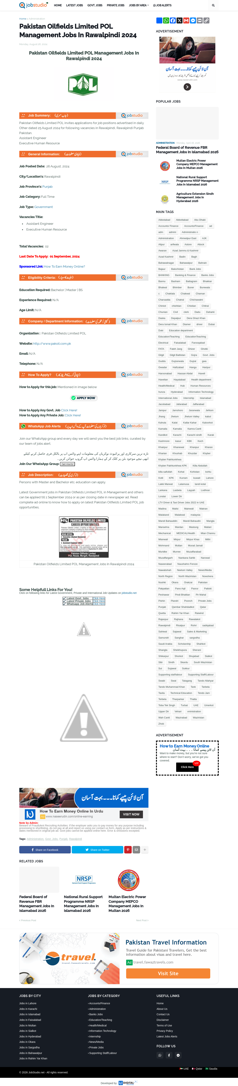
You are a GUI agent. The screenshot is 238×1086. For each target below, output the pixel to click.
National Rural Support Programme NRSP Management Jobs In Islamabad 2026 (80, 902)
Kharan (209, 446)
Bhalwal (162, 286)
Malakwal (180, 514)
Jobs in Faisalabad (30, 1017)
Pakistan (203, 581)
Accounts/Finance (193, 225)
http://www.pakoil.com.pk (52, 343)
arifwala (174, 243)
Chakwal (185, 293)
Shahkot (201, 643)
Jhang (161, 416)
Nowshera (207, 575)
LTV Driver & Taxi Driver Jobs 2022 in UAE (181, 502)
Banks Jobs (207, 274)
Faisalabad (180, 342)
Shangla (162, 649)
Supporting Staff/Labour (201, 674)
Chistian (191, 305)
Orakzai (188, 581)
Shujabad (194, 655)
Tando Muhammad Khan (171, 686)
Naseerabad (165, 563)
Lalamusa (184, 483)
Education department (181, 329)
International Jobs (168, 397)
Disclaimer (163, 1017)
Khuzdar (192, 452)
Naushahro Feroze (187, 563)
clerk (186, 311)
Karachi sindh (194, 434)
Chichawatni (196, 299)
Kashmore (163, 440)
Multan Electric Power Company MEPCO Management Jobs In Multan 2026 (124, 902)
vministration (194, 710)
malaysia (195, 514)
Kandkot (162, 434)
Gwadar (162, 366)
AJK (204, 237)
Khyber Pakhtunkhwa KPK (172, 465)
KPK (171, 477)
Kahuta (162, 422)
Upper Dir (163, 710)
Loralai (162, 495)
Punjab (47, 186)
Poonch (188, 600)
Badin (182, 256)
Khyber (207, 452)
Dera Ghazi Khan (196, 317)
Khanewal (178, 446)
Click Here (99, 598)
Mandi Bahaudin (192, 520)
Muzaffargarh (165, 557)
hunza (161, 391)
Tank (193, 686)
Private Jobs (205, 600)
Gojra (194, 354)
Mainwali (189, 508)
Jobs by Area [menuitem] (137, 5)
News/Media (205, 569)
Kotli (160, 477)
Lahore (210, 477)
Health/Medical (166, 385)
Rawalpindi (75, 839)
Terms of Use (164, 1022)
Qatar (203, 606)
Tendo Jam (204, 692)
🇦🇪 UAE (182, 1069)
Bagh (194, 256)
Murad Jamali (195, 545)
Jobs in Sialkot (27, 1028)
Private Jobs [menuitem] (115, 5)
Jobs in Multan (27, 1022)
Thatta (193, 698)
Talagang (187, 680)
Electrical (163, 342)
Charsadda (164, 299)
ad (210, 225)
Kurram (184, 477)
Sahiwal (162, 631)
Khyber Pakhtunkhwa (169, 459)
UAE (196, 704)
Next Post (141, 917)
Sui (160, 667)
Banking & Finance (185, 274)
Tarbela (206, 686)
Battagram (191, 280)
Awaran (162, 250)
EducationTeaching (195, 336)
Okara (175, 581)
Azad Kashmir (166, 256)
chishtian (176, 305)
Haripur (206, 366)
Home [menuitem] (58, 5)
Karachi (177, 434)
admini (172, 231)
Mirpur (177, 538)
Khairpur (163, 446)
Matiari (207, 526)
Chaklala (170, 293)
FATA (161, 348)
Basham (175, 280)
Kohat (181, 471)
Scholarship (184, 643)
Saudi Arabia (165, 643)
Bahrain (202, 262)
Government (43, 207)
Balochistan (177, 268)
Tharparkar (178, 698)
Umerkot (209, 704)
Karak (211, 434)
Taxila (161, 692)
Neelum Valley (185, 569)
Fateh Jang (176, 348)
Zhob (161, 723)
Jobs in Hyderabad (30, 1033)
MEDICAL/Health (186, 532)
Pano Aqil (180, 588)
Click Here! (69, 410)
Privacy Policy (165, 1028)
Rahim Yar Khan (180, 612)
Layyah (191, 489)
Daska (161, 317)
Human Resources (201, 385)
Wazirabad (181, 717)
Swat (173, 680)
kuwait (196, 477)
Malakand (163, 514)
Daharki (210, 311)
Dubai (211, 323)
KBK (189, 440)
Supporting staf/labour (170, 674)
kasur (178, 440)
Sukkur (185, 667)
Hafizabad (178, 366)
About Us (162, 1005)
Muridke (162, 551)
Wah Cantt (164, 717)
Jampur (162, 409)
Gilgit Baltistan (177, 354)
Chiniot (162, 305)
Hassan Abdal (185, 372)
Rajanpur (163, 618)
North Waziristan (188, 575)
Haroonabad (165, 372)
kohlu (208, 471)
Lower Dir (176, 495)
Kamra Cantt (194, 428)
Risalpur (180, 624)
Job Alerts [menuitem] (162, 5)
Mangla (210, 520)
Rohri (194, 624)
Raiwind (199, 612)
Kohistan (195, 471)
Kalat (174, 422)
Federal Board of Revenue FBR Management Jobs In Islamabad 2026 (38, 900)
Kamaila (162, 428)
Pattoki (208, 588)
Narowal (205, 557)
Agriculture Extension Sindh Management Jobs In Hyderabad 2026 (195, 197)
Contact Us (163, 1011)
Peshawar (163, 594)
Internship (188, 397)
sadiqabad (208, 624)
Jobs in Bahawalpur (30, 1050)
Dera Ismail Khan (167, 323)
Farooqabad (198, 342)
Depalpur (176, 317)
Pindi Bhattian (182, 594)
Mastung (193, 526)
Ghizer (191, 348)
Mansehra (163, 526)
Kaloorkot (207, 422)
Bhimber (177, 286)
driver (200, 323)
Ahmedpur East (188, 237)
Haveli (201, 372)
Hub (182, 385)
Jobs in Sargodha (29, 1044)
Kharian (162, 452)
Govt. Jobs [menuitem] (94, 5)
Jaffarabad (198, 403)
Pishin (161, 600)
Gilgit (161, 354)
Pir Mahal (201, 594)
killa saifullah (165, 471)
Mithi (207, 538)
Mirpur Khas (192, 538)
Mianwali (163, 538)
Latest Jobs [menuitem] (74, 5)
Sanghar (179, 637)
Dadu (197, 311)
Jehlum (210, 409)
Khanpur (194, 446)
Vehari (178, 710)
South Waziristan (203, 661)
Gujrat (193, 360)
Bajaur (162, 268)
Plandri (174, 600)
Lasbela (177, 489)
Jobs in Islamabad (29, 1011)
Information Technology (201, 391)
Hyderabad (177, 391)
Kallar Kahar (190, 422)
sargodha (195, 637)
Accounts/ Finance (168, 225)
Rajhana (178, 618)
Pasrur (194, 588)
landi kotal (200, 483)
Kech (200, 440)
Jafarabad (181, 403)
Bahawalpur (186, 262)
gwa (204, 360)
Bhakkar (207, 280)
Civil (175, 311)
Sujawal (172, 667)
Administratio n (190, 231)
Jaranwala (194, 409)
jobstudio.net (129, 592)
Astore (188, 243)
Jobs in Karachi (28, 1005)
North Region (165, 575)
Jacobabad (164, 403)
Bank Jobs (195, 268)
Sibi (160, 661)
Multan (178, 545)
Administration (37, 19)
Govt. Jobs (51, 839)
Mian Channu (208, 532)
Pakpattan (163, 588)
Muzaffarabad (193, 551)
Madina (162, 508)
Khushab (177, 452)
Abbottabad (182, 219)
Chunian (162, 311)
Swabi (161, 680)
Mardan (179, 526)
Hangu (193, 366)
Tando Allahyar (206, 680)
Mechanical (164, 532)
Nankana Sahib (186, 557)
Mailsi (175, 508)
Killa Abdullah (200, 465)
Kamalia (177, 428)
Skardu (184, 661)
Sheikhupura (180, 649)
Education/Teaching (169, 336)
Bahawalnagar (166, 262)
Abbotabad (164, 219)
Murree (176, 551)
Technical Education (181, 692)
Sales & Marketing (197, 631)
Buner (191, 286)
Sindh (171, 661)
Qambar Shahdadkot (183, 606)
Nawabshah (164, 569)
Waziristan (198, 717)
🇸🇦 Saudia (213, 1069)
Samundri (163, 637)
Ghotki (204, 348)
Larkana (162, 489)
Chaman (200, 293)
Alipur (161, 243)
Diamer (187, 323)
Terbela (162, 698)
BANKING (163, 274)
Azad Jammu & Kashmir (185, 250)
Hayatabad (180, 379)
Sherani (197, 649)
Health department (201, 379)
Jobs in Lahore (27, 1000)
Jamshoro (177, 409)
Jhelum (175, 416)
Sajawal (177, 631)
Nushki (162, 581)
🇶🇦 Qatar (197, 1069)
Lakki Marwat (165, 483)
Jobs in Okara (27, 1039)
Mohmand (163, 545)
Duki (160, 329)
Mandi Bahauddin (167, 520)
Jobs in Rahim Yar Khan (33, 1055)
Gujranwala (177, 360)
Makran (203, 508)
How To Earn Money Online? (64, 266)
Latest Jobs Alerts (167, 1033)
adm (160, 231)
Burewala (205, 286)
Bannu (162, 280)
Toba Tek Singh (166, 704)
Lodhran (205, 489)
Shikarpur (163, 655)
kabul (208, 416)
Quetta (162, 612)
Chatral (180, 299)
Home (22, 19)
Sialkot (208, 655)
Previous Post (28, 917)
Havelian (163, 379)
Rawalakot (194, 618)
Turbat (184, 704)
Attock (200, 243)
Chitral (205, 305)
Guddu (162, 360)
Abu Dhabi (199, 219)
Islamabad (205, 397)
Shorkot (179, 655)
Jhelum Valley (191, 416)
